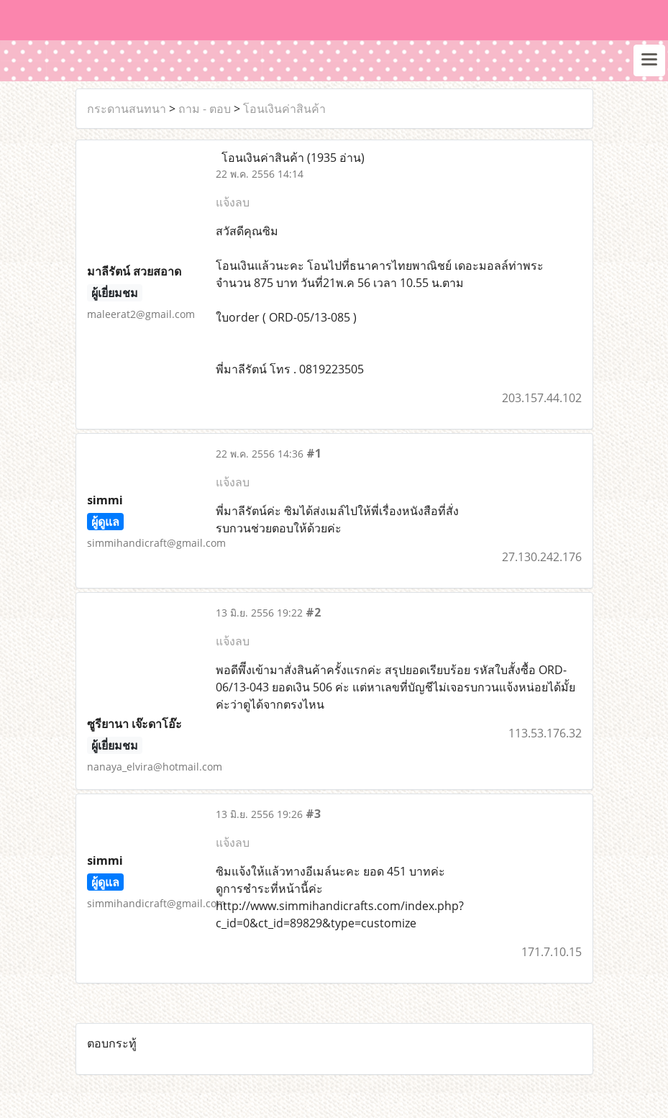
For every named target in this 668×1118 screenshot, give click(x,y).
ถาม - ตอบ (204, 109)
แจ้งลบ (233, 202)
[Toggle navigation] (649, 60)
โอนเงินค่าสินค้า (284, 109)
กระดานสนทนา (126, 109)
